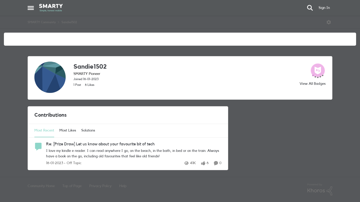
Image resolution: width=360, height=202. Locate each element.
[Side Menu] (30, 8)
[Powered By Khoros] (319, 189)
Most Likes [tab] (67, 130)
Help (123, 186)
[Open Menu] (328, 22)
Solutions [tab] (88, 130)
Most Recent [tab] (44, 130)
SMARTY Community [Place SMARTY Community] (42, 22)
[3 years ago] (54, 163)
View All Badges (313, 84)
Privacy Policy (100, 186)
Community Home (41, 186)
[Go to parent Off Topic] (73, 163)
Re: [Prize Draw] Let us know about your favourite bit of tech (100, 144)
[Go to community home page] (51, 8)
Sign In (324, 8)
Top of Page (72, 186)
